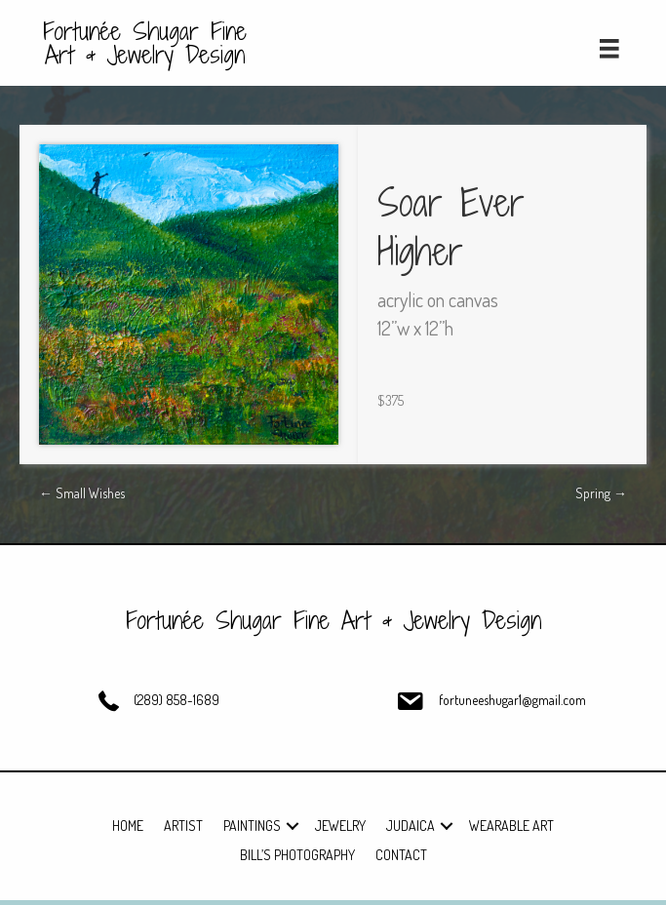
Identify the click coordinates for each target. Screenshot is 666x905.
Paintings (252, 825)
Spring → (601, 493)
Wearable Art (511, 825)
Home (127, 825)
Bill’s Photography (297, 854)
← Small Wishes (82, 493)
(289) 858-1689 (176, 699)
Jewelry (340, 825)
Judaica (410, 825)
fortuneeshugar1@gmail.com (512, 699)
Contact (401, 854)
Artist (183, 825)
